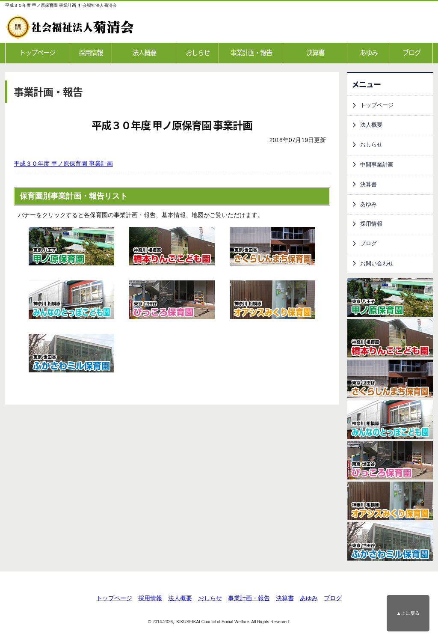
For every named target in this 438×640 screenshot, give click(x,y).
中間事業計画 (377, 165)
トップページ (37, 52)
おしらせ (198, 52)
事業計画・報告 (251, 52)
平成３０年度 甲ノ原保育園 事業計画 (63, 163)
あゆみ (369, 52)
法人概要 (144, 52)
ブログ (411, 52)
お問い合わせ (377, 264)
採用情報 (91, 52)
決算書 (315, 52)
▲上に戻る (408, 613)
